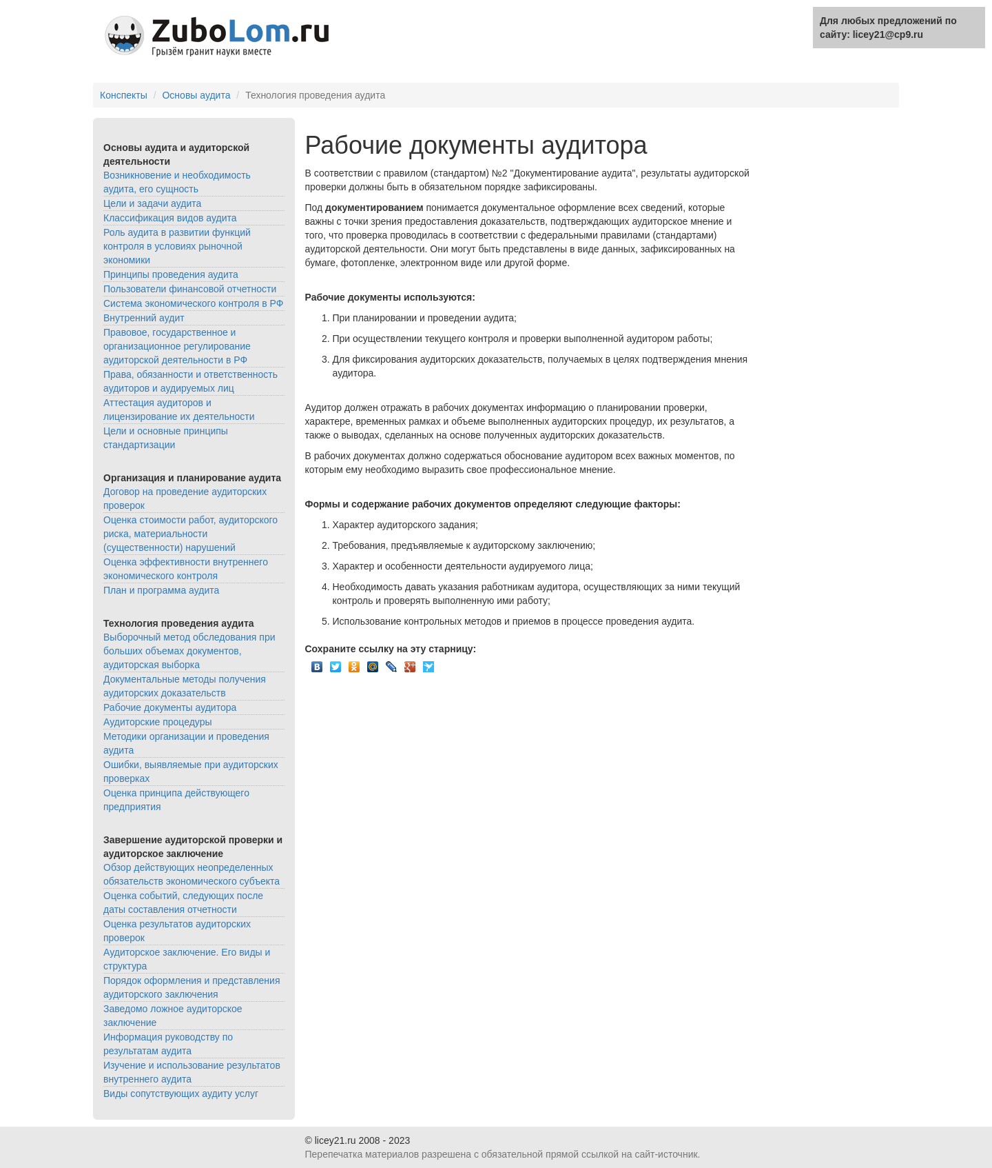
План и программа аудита (161, 590)
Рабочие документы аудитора (169, 707)
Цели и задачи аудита (152, 203)
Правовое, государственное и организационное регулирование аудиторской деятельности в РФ (177, 346)
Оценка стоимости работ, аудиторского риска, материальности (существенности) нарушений (190, 533)
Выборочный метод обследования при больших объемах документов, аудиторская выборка (189, 651)
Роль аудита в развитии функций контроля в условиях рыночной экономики (177, 246)
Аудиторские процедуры (157, 721)
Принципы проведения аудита (170, 274)
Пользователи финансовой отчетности (189, 288)
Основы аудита (196, 95)
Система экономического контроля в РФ (193, 303)
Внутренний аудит (144, 317)
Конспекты (123, 95)
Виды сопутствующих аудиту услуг (180, 1093)
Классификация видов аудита (170, 217)
